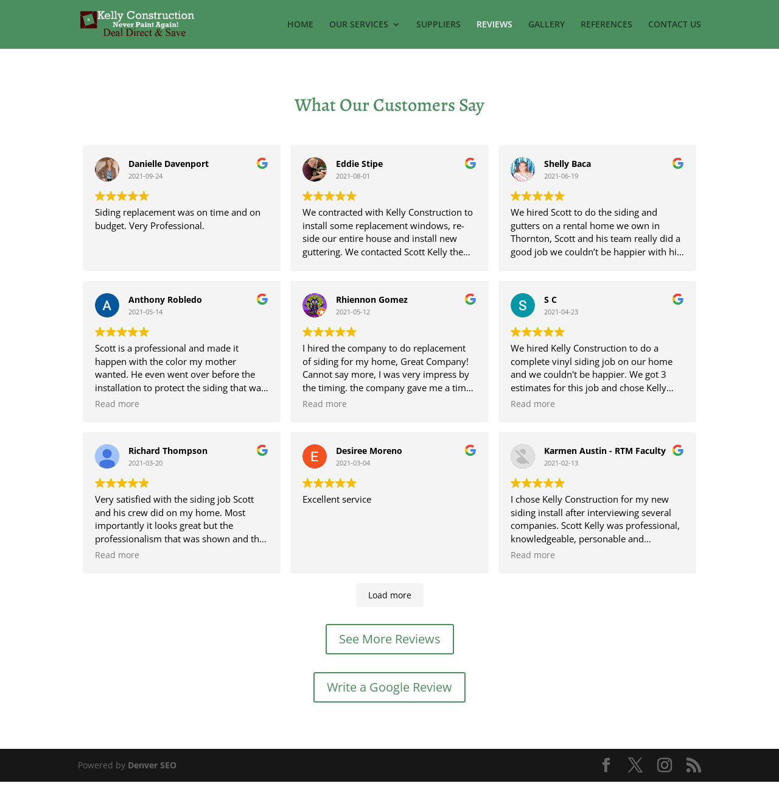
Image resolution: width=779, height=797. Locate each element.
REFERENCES (606, 25)
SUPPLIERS (438, 25)
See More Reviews (390, 654)
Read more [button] (324, 268)
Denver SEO (152, 780)
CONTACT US (674, 25)
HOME (300, 25)
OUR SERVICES (358, 25)
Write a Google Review (389, 702)
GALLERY (546, 25)
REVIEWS (494, 25)
